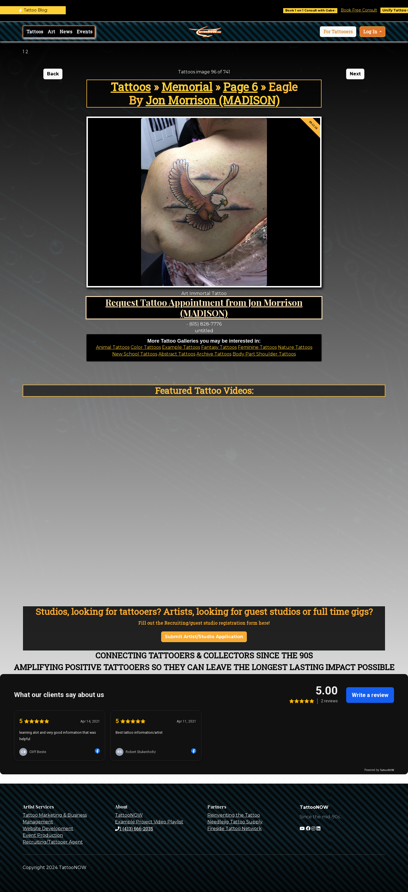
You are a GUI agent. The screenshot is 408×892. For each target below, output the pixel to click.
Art (51, 31)
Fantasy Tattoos (219, 347)
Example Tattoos (181, 347)
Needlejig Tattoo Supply (234, 821)
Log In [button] (370, 31)
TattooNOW (129, 815)
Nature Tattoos (295, 347)
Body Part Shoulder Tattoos (264, 354)
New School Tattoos (134, 354)
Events (84, 31)
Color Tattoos (146, 347)
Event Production (43, 835)
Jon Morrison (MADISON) (213, 100)
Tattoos (35, 31)
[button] (338, 31)
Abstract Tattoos (176, 354)
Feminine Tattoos (257, 347)
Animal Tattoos (113, 347)
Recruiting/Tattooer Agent (53, 842)
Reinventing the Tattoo (233, 815)
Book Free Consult (372, 10)
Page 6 (240, 86)
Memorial (186, 86)
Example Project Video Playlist (149, 821)
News (66, 31)
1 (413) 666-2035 (134, 828)
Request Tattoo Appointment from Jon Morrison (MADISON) (204, 307)
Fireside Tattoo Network (234, 828)
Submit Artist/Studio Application (204, 636)
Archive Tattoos (213, 354)
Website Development (48, 828)
